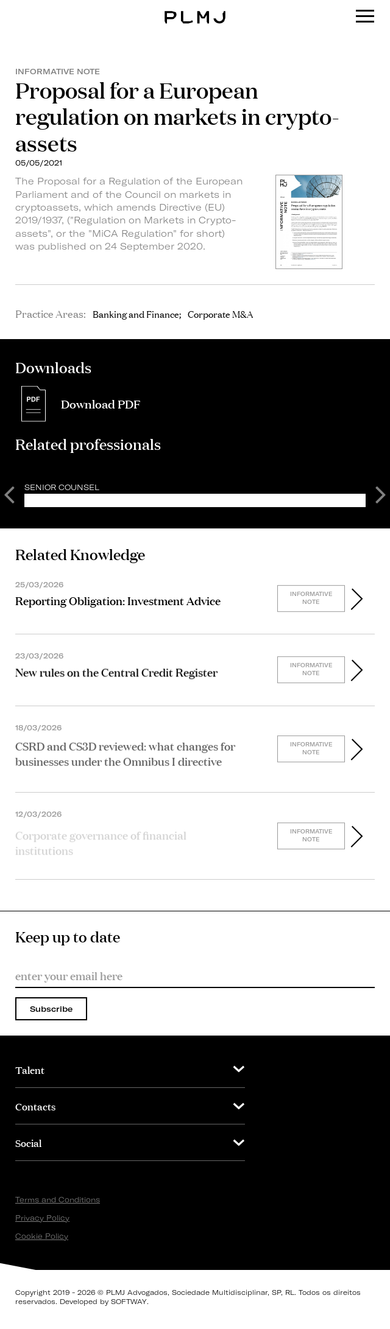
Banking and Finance (136, 313)
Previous (9, 494)
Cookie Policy (41, 1236)
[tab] (130, 1069)
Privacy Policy (42, 1217)
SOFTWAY (129, 1301)
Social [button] (28, 1142)
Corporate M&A (220, 313)
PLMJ (195, 8)
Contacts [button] (35, 1106)
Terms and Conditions (57, 1199)
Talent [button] (29, 1069)
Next (381, 494)
